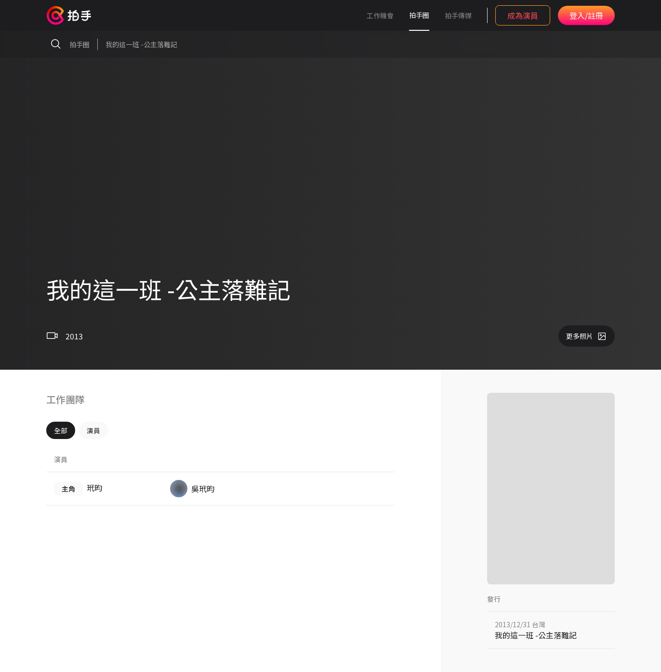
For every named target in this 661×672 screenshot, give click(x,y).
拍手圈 (419, 15)
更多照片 (586, 336)
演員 (93, 430)
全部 (60, 430)
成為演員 (522, 15)
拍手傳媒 (458, 15)
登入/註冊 (586, 15)
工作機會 (380, 15)
